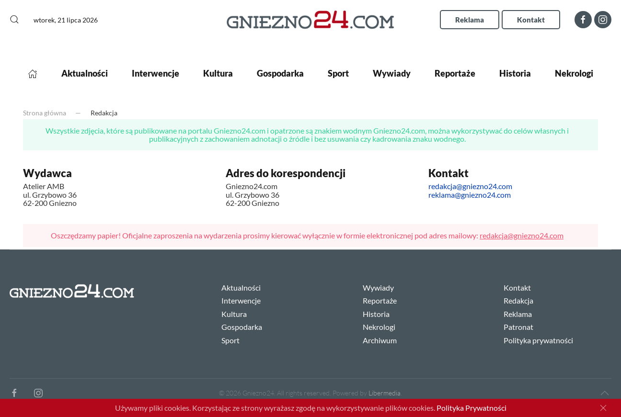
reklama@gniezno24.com (469, 194)
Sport (338, 73)
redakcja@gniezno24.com (470, 186)
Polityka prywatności (538, 340)
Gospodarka (280, 73)
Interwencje (155, 73)
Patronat (518, 326)
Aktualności (84, 73)
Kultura (218, 73)
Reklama (469, 19)
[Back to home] (310, 19)
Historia (515, 73)
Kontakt (531, 19)
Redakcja (518, 300)
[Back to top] (604, 393)
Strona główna (44, 113)
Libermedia (384, 393)
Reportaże (455, 73)
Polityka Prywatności (471, 407)
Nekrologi (574, 73)
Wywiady (392, 73)
